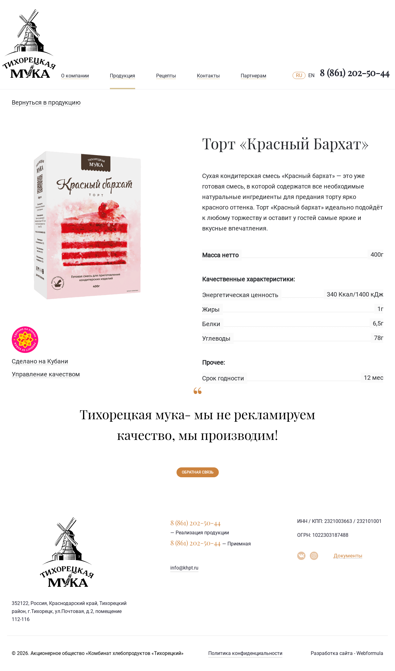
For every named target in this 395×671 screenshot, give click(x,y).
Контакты (208, 76)
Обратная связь (198, 472)
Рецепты (166, 76)
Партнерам (253, 76)
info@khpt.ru (184, 568)
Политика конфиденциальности (245, 653)
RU (299, 75)
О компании (75, 76)
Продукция (122, 76)
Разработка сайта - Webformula (347, 653)
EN (311, 75)
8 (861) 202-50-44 (354, 72)
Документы (348, 556)
